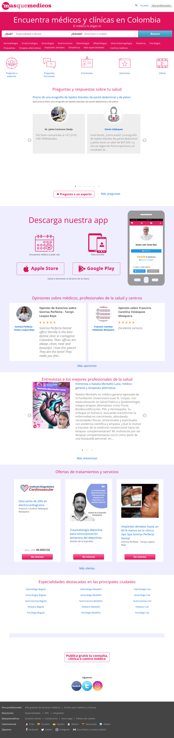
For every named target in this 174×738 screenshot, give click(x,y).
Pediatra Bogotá (36, 606)
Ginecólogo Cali (142, 595)
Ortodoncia (74, 47)
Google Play (96, 268)
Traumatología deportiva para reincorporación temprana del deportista (86, 534)
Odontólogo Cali (142, 589)
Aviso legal (66, 718)
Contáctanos (51, 718)
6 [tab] (98, 186)
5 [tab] (94, 186)
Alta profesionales (161, 5)
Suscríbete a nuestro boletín (89, 729)
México (73, 724)
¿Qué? (9, 34)
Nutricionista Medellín (91, 601)
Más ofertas (87, 568)
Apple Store (40, 268)
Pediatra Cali (142, 606)
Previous (28, 139)
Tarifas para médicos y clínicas (80, 707)
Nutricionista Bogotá (35, 601)
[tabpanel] (87, 124)
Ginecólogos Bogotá (36, 595)
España (59, 724)
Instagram (62, 729)
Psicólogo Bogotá (35, 612)
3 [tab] (84, 186)
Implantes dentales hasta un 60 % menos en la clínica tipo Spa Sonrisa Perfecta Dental (139, 532)
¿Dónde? (76, 34)
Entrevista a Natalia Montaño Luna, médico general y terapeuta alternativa (103, 386)
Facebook (31, 729)
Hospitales (58, 713)
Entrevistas (87, 73)
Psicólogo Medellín (91, 612)
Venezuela (89, 724)
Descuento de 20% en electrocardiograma (33, 503)
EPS (47, 713)
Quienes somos (33, 718)
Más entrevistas (87, 458)
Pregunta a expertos (11, 75)
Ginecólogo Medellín (91, 595)
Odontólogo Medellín (91, 589)
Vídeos (162, 73)
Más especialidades (95, 47)
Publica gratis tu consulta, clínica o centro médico (87, 657)
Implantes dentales (55, 47)
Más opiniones (87, 366)
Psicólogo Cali (142, 612)
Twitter (46, 729)
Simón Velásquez (114, 129)
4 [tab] (89, 186)
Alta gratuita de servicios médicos (42, 707)
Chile (29, 724)
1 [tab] (75, 186)
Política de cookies (85, 718)
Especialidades (33, 713)
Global (105, 724)
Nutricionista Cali (142, 601)
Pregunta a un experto (74, 194)
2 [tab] (80, 186)
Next (143, 139)
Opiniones (124, 73)
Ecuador (43, 724)
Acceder (144, 5)
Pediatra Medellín (91, 606)
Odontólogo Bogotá (36, 589)
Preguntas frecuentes (49, 75)
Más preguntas (110, 194)
